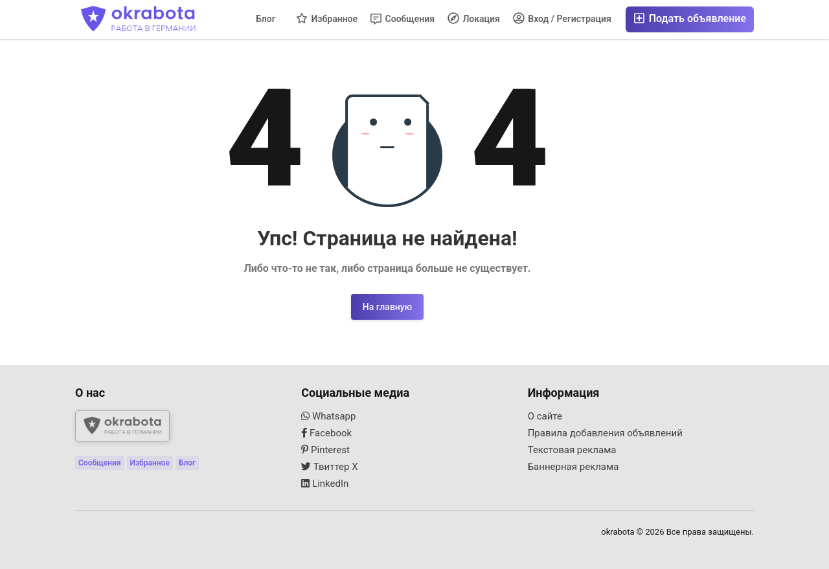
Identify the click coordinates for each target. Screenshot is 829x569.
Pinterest (325, 450)
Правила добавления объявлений (605, 433)
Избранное (327, 18)
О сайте (545, 416)
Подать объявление (689, 18)
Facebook (326, 433)
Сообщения (402, 19)
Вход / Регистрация (562, 18)
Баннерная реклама (573, 467)
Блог (266, 19)
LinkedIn (324, 483)
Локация (474, 18)
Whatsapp (328, 416)
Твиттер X (329, 467)
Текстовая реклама (572, 450)
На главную (387, 307)
